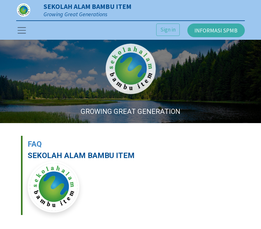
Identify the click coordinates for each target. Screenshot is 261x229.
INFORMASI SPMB (216, 30)
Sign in (168, 29)
